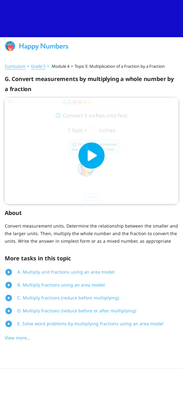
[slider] (91, 18)
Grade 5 (38, 66)
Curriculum (15, 66)
